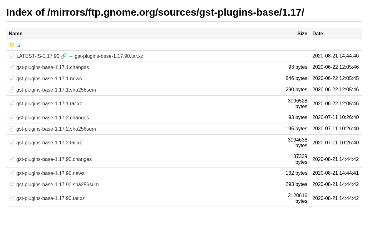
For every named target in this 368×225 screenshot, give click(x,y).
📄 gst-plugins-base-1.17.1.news (45, 78)
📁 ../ (15, 45)
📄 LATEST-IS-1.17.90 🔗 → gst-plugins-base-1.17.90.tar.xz (76, 56)
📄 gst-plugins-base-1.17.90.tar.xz (47, 198)
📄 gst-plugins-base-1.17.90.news (46, 173)
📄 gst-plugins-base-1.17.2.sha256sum (52, 129)
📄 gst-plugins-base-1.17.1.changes (49, 67)
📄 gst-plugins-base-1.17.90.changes (50, 159)
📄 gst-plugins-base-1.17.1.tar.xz (45, 103)
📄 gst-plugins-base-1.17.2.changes (49, 117)
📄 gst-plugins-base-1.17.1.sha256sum (52, 89)
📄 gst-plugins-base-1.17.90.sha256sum (54, 184)
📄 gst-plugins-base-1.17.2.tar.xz (45, 142)
